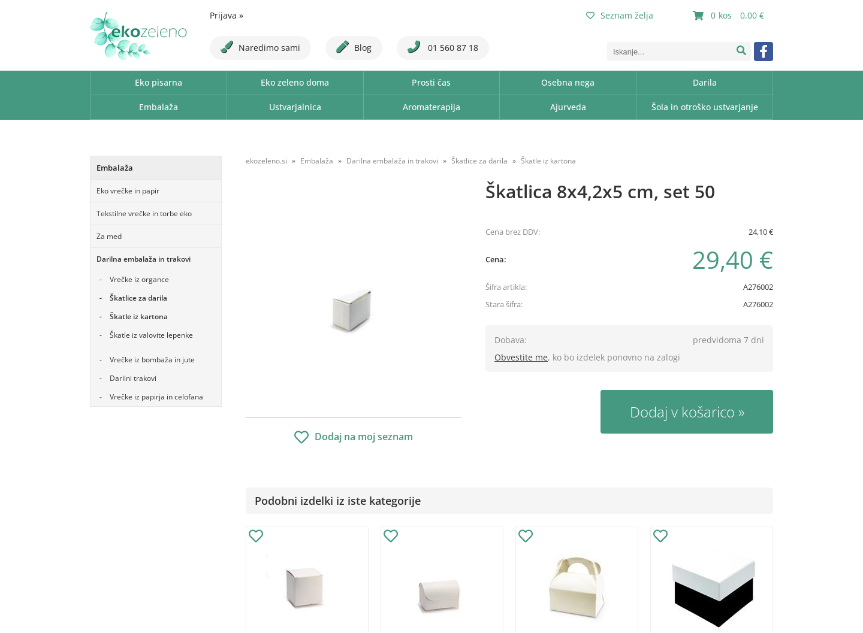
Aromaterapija (431, 107)
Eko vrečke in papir (127, 191)
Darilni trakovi (133, 378)
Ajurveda (568, 107)
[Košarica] (730, 15)
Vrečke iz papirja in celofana (156, 397)
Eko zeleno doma (295, 82)
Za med (109, 236)
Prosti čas (431, 82)
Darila (705, 82)
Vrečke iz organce (139, 279)
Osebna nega (568, 82)
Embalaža (158, 107)
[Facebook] (763, 51)
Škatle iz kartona (139, 316)
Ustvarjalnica (295, 107)
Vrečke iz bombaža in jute (152, 360)
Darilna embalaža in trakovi (143, 259)
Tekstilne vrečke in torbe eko (144, 213)
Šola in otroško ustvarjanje (704, 107)
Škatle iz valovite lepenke (151, 335)
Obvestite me (521, 357)
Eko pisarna (158, 82)
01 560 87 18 (443, 47)
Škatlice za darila (138, 298)
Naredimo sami (260, 47)
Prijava (226, 15)
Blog (354, 47)
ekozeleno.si (266, 161)
